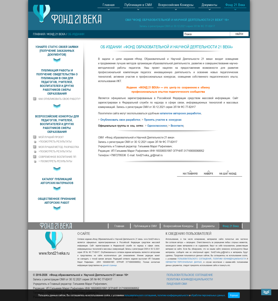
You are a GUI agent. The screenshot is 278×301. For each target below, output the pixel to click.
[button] (57, 81)
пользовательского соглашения (140, 295)
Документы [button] (209, 5)
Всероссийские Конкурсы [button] (176, 5)
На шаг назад (227, 173)
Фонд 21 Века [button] (235, 5)
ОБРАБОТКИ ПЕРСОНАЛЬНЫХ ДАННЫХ (184, 261)
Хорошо (234, 295)
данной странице (110, 265)
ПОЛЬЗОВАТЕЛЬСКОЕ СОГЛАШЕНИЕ (190, 275)
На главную (190, 173)
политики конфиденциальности (173, 295)
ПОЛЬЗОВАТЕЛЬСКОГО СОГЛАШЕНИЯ (194, 258)
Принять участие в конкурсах (162, 119)
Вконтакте (177, 125)
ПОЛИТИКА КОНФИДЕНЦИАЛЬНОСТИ (190, 279)
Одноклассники (157, 125)
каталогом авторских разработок (180, 113)
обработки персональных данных (208, 295)
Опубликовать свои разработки (120, 119)
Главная (109, 5)
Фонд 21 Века (56, 34)
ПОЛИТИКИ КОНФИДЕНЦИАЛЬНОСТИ (229, 258)
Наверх (208, 173)
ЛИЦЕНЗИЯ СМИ (177, 284)
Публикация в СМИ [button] (138, 5)
